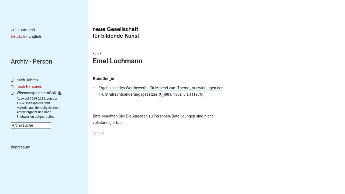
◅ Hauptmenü (23, 30)
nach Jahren (27, 80)
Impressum (20, 147)
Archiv (19, 61)
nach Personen (29, 86)
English (35, 36)
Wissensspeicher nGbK (39, 93)
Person (42, 61)
